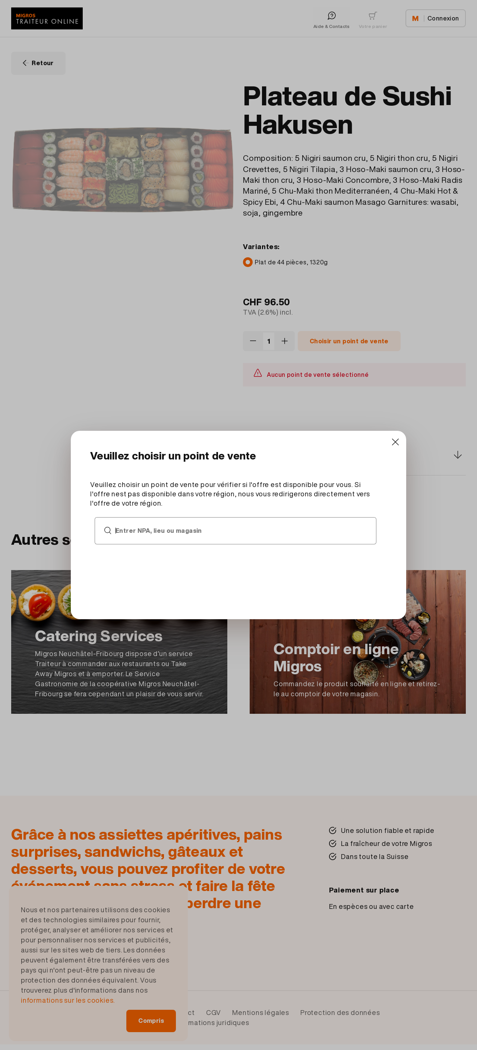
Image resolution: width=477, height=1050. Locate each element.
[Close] (395, 441)
